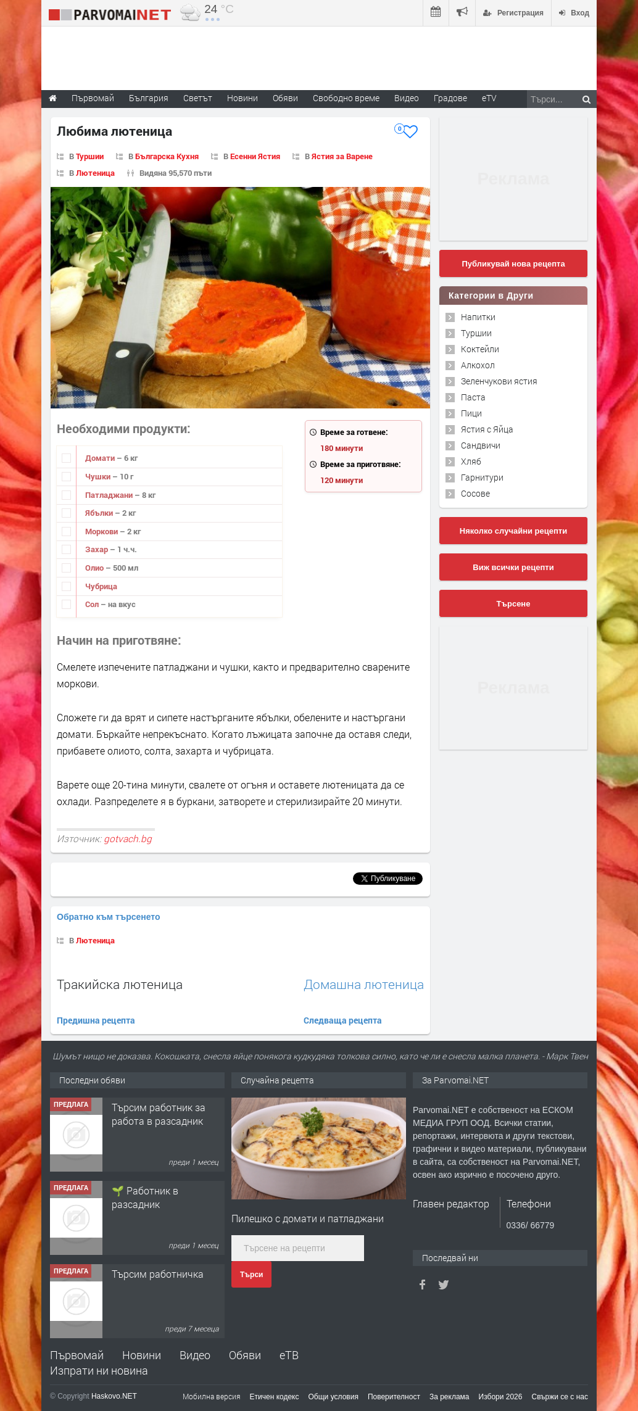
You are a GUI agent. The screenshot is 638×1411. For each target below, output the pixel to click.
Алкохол (478, 365)
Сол (93, 604)
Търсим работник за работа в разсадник (158, 1114)
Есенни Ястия (255, 156)
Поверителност (394, 1396)
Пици (471, 413)
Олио (95, 567)
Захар (97, 549)
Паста (473, 397)
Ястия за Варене (342, 156)
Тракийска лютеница (120, 984)
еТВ (289, 1354)
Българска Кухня (167, 156)
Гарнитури (482, 477)
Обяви (245, 1354)
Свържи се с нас (559, 1396)
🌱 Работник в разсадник (145, 1197)
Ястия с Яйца (487, 429)
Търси (251, 1274)
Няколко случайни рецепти (513, 531)
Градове (450, 98)
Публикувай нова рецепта (513, 263)
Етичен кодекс (274, 1396)
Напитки (478, 317)
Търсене (514, 603)
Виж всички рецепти (513, 567)
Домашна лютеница (364, 984)
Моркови (102, 531)
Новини (242, 98)
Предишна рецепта (96, 1020)
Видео (195, 1354)
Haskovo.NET (114, 1396)
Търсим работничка (158, 1273)
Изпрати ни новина (99, 1370)
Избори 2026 (501, 1396)
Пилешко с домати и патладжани (307, 1218)
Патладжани (110, 494)
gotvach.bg (128, 838)
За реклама (449, 1396)
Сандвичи (480, 445)
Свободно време (346, 98)
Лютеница (95, 172)
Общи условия (333, 1396)
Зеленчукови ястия (499, 381)
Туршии (90, 156)
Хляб (471, 461)
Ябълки (100, 512)
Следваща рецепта (343, 1020)
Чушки (98, 476)
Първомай (77, 1354)
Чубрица (101, 586)
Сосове (475, 493)
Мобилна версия (212, 1396)
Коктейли (480, 349)
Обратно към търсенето (108, 917)
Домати (101, 457)
